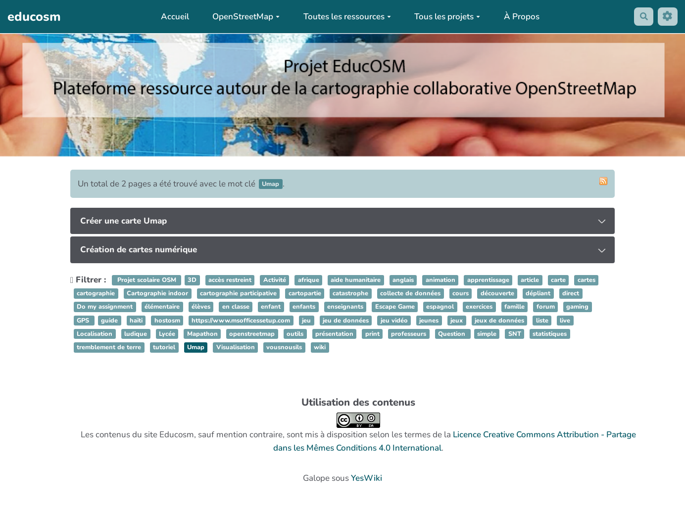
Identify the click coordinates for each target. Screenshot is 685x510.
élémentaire (162, 307)
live (565, 320)
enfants (304, 307)
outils (295, 333)
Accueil (173, 16)
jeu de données (346, 320)
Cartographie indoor (157, 293)
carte (558, 280)
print (372, 333)
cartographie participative (238, 293)
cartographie (96, 293)
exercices (479, 307)
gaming (577, 307)
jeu (306, 320)
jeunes (429, 320)
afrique (308, 280)
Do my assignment (105, 307)
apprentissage (488, 280)
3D (192, 280)
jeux (456, 320)
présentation (334, 333)
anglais (403, 280)
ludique (135, 333)
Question (452, 333)
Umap (195, 347)
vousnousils (284, 347)
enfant (271, 307)
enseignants (345, 307)
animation (440, 280)
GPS (84, 320)
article (530, 280)
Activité (274, 280)
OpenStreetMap (244, 16)
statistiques (550, 333)
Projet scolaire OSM (146, 280)
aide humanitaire (356, 280)
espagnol (440, 307)
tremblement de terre (109, 347)
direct (570, 293)
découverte (497, 293)
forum (546, 307)
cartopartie (305, 293)
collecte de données (410, 293)
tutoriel (164, 347)
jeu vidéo (394, 320)
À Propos (520, 16)
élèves (201, 307)
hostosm (167, 320)
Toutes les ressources (345, 16)
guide (109, 320)
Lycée (167, 333)
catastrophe (350, 293)
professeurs (408, 333)
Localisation (94, 333)
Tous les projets (446, 16)
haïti (136, 320)
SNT (514, 333)
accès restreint (229, 280)
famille (514, 307)
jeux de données (499, 320)
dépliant (538, 293)
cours (460, 293)
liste (542, 320)
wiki (320, 347)
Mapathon (202, 333)
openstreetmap (252, 333)
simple (486, 333)
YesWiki (366, 478)
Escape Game (395, 307)
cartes (586, 280)
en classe (235, 307)
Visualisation (235, 347)
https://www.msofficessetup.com (241, 320)
